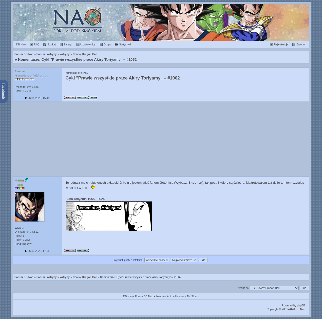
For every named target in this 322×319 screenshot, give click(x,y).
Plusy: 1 (19, 235)
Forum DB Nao (24, 277)
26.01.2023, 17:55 (37, 250)
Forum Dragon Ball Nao (161, 22)
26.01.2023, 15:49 (37, 98)
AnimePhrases (176, 296)
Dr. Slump (193, 296)
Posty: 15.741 (23, 90)
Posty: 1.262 (22, 239)
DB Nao (128, 296)
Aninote (160, 296)
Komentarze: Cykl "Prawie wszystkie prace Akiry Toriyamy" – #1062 (77, 59)
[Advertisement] (161, 138)
